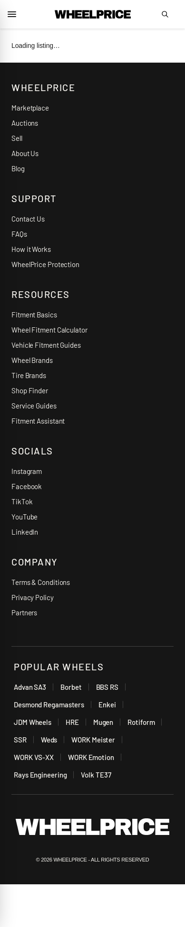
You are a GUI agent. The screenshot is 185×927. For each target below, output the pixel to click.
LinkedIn (24, 532)
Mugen (103, 722)
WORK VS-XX (34, 757)
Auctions (24, 123)
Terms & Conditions (40, 582)
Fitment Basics (34, 314)
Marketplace (30, 107)
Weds (49, 739)
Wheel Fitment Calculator (49, 329)
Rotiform (141, 722)
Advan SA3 (30, 687)
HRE (72, 722)
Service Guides (34, 405)
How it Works (31, 249)
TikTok (21, 501)
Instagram (26, 471)
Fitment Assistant (38, 421)
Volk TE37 (96, 774)
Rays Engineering (40, 774)
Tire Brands (28, 375)
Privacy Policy (32, 597)
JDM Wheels (32, 722)
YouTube (24, 516)
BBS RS (107, 687)
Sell (16, 138)
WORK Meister (93, 739)
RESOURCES (40, 294)
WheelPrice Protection (45, 264)
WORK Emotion (91, 757)
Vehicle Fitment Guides (46, 345)
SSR (20, 739)
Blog (18, 168)
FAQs (19, 234)
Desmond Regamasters (49, 704)
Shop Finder (29, 390)
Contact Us (28, 218)
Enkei (107, 704)
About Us (25, 153)
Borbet (70, 687)
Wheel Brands (32, 360)
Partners (24, 612)
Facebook (26, 486)
